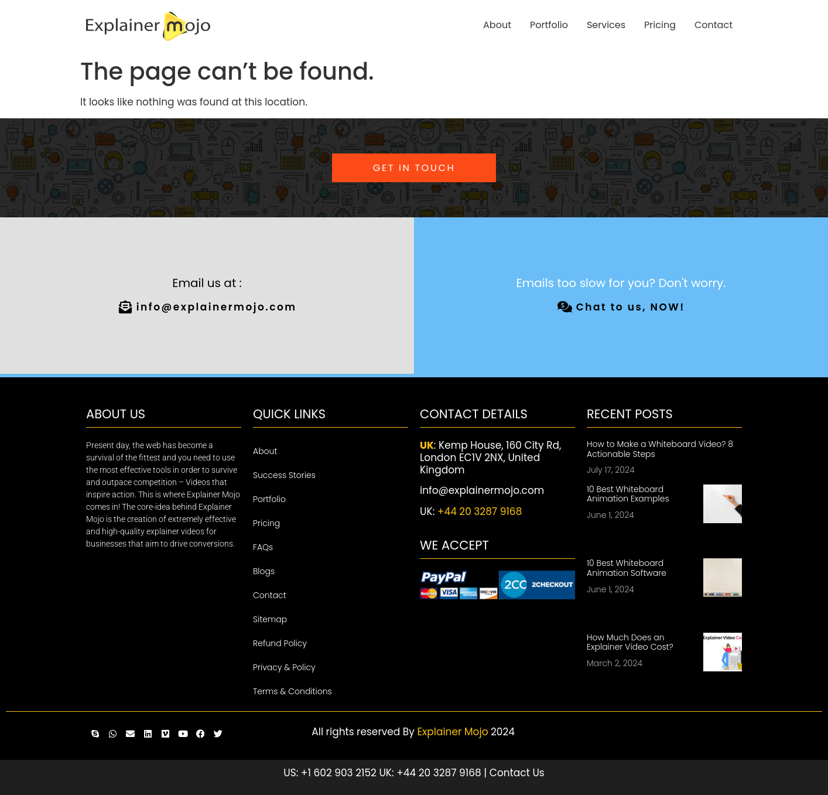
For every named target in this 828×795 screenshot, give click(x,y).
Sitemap (270, 619)
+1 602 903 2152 (339, 773)
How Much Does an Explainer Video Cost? (630, 642)
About (497, 25)
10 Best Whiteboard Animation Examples (628, 494)
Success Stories (284, 475)
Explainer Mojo (452, 732)
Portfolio (549, 25)
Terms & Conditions (292, 691)
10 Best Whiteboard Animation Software (626, 568)
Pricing (660, 25)
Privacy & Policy (284, 667)
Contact (713, 25)
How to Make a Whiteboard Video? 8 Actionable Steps (660, 449)
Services (606, 25)
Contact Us (517, 773)
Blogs (264, 571)
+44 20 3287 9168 (479, 511)
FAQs (263, 547)
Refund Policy (280, 643)
